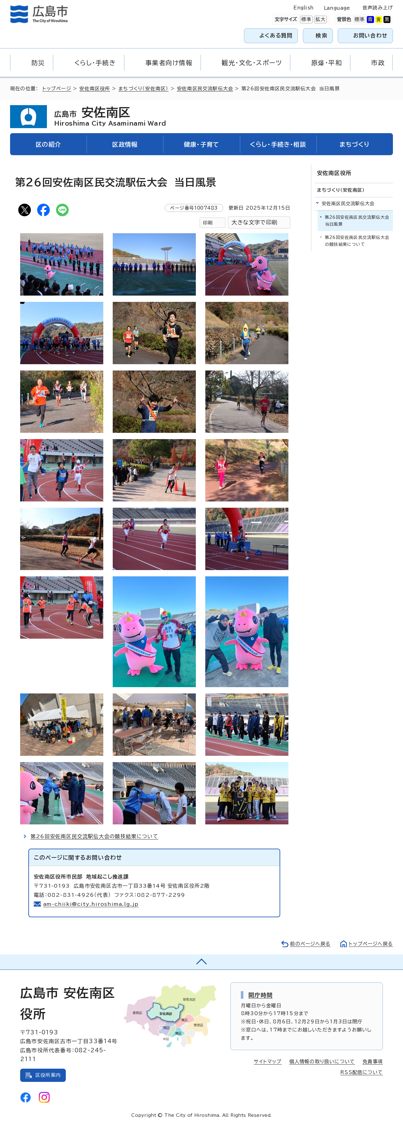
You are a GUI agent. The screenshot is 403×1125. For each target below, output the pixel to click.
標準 (305, 19)
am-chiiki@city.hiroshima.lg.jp (91, 904)
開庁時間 (260, 995)
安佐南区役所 (94, 88)
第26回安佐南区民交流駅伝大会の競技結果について (94, 836)
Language (337, 8)
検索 (321, 35)
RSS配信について (361, 1072)
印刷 (208, 222)
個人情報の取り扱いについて (322, 1061)
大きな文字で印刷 (254, 222)
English (303, 7)
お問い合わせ (370, 35)
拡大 (320, 19)
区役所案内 (48, 1075)
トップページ (57, 88)
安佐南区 (110, 116)
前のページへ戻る (310, 943)
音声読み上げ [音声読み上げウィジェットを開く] (377, 7)
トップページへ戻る (371, 943)
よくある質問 (275, 35)
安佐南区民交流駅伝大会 (205, 88)
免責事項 (372, 1061)
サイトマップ (267, 1061)
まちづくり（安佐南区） (143, 88)
